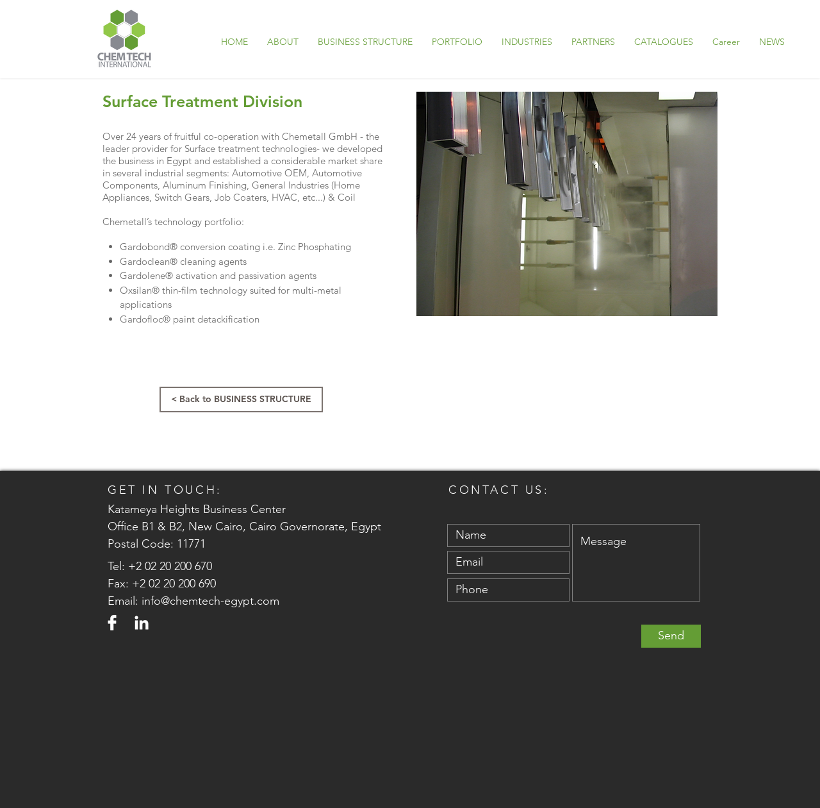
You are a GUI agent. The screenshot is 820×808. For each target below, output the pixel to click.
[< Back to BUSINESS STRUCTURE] (241, 399)
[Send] (671, 636)
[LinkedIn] (141, 623)
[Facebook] (112, 623)
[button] (457, 41)
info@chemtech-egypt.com (210, 601)
